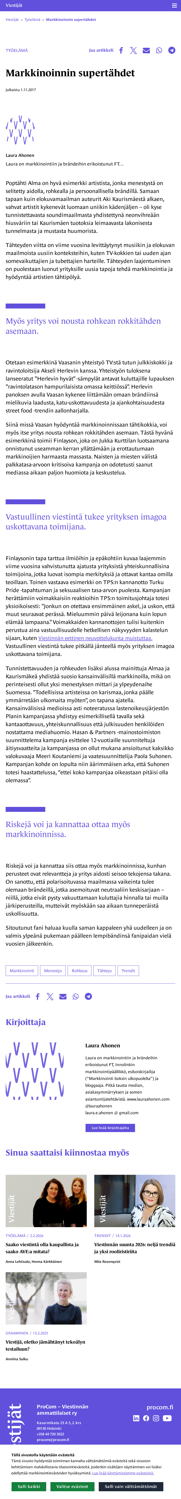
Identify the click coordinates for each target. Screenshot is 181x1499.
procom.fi (160, 1414)
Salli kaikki (29, 1486)
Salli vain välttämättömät (131, 1486)
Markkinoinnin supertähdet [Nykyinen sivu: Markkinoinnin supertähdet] (71, 20)
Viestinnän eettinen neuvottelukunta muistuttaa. (98, 645)
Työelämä (17, 50)
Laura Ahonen (21, 162)
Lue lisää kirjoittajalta (115, 1135)
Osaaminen (17, 1340)
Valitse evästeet (72, 1486)
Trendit (102, 1242)
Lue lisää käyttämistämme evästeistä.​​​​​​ (123, 1473)
